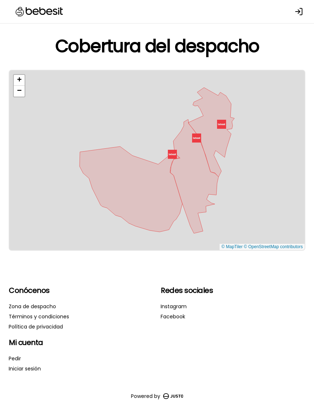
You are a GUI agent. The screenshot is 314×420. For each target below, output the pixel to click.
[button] (221, 124)
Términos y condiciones (39, 316)
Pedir (15, 358)
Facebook (173, 316)
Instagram (174, 306)
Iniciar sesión (25, 368)
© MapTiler (231, 246)
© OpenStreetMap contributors (273, 246)
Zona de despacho (32, 306)
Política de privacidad (36, 326)
